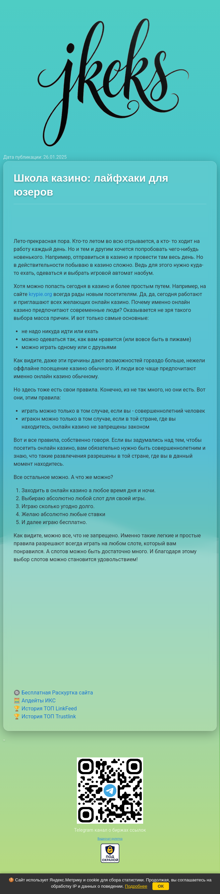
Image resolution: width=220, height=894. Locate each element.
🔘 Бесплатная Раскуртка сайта (53, 692)
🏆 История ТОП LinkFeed (45, 708)
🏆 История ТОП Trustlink (45, 716)
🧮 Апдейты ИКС (35, 700)
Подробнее (136, 886)
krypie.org (40, 294)
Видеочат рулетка (110, 838)
